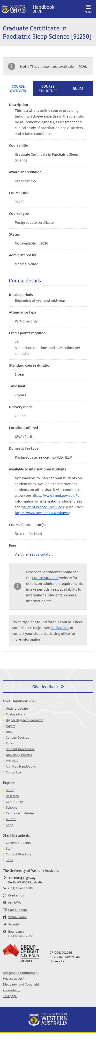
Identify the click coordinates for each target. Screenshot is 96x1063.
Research (12, 796)
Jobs (9, 860)
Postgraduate (15, 714)
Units (9, 731)
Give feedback (45, 686)
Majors (10, 726)
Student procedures (20, 749)
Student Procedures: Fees (43, 506)
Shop (9, 825)
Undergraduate (17, 708)
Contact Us (16, 895)
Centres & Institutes (20, 813)
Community (14, 801)
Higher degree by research (24, 720)
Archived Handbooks (21, 766)
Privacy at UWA (13, 978)
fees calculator (40, 554)
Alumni (11, 819)
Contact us (13, 772)
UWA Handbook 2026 (20, 701)
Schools (11, 807)
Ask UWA (14, 902)
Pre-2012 (12, 760)
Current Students (18, 842)
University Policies (19, 755)
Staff (9, 848)
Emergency (16, 931)
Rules (10, 743)
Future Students (45, 577)
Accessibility (11, 990)
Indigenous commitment (21, 973)
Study (10, 790)
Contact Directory (18, 854)
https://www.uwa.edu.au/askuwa (42, 512)
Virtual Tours (17, 917)
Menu (88, 8)
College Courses (17, 737)
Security (14, 924)
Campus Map (17, 910)
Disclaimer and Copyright (21, 984)
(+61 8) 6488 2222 (20, 936)
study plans (60, 627)
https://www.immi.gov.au (52, 495)
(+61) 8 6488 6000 (20, 888)
